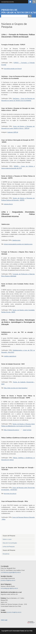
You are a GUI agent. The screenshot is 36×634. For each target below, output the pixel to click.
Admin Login (4, 620)
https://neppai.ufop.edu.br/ (11, 430)
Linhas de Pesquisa (9, 546)
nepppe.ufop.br (8, 204)
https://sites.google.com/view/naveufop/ (16, 388)
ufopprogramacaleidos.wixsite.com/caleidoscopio (18, 244)
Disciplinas (6, 554)
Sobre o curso (7, 539)
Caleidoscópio (16, 240)
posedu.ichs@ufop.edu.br (8, 580)
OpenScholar (31, 622)
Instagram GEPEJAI (12, 132)
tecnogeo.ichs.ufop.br (10, 493)
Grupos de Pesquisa (9, 535)
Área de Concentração (10, 543)
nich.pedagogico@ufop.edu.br (9, 588)
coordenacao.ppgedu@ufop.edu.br (11, 572)
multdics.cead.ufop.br (10, 356)
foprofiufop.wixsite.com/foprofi (13, 68)
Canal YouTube (27, 430)
